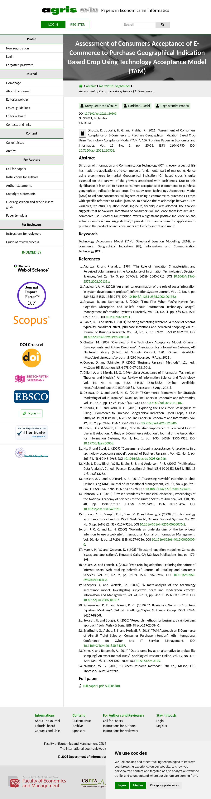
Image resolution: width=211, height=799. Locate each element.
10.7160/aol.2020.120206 (159, 423)
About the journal (18, 91)
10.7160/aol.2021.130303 (100, 113)
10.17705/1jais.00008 (98, 443)
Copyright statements (21, 194)
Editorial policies (17, 99)
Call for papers (16, 169)
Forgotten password (19, 65)
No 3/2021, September (115, 86)
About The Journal (47, 721)
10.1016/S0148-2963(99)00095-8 (106, 337)
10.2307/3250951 (118, 317)
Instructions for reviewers (23, 234)
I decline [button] (138, 785)
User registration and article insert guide (29, 204)
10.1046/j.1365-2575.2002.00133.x (152, 297)
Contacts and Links (47, 731)
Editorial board (16, 116)
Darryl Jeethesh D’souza (101, 106)
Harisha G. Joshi (139, 106)
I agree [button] (122, 785)
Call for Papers (113, 721)
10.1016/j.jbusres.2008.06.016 (145, 459)
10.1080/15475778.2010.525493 (167, 489)
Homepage (13, 83)
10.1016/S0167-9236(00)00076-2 (162, 524)
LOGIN (53, 24)
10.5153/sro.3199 (148, 661)
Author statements (19, 185)
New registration (17, 48)
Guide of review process (22, 242)
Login (9, 56)
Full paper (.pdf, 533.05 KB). (102, 686)
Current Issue (82, 721)
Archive (11, 151)
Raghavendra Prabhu (175, 106)
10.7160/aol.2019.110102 (165, 403)
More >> (32, 413)
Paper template (16, 215)
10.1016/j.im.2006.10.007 (101, 600)
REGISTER (77, 24)
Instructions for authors (22, 177)
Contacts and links (18, 124)
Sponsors (79, 731)
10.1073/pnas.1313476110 (102, 509)
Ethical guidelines (18, 108)
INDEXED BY (31, 252)
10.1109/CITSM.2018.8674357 (104, 646)
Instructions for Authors (119, 726)
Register (161, 726)
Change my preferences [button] (164, 785)
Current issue (15, 142)
